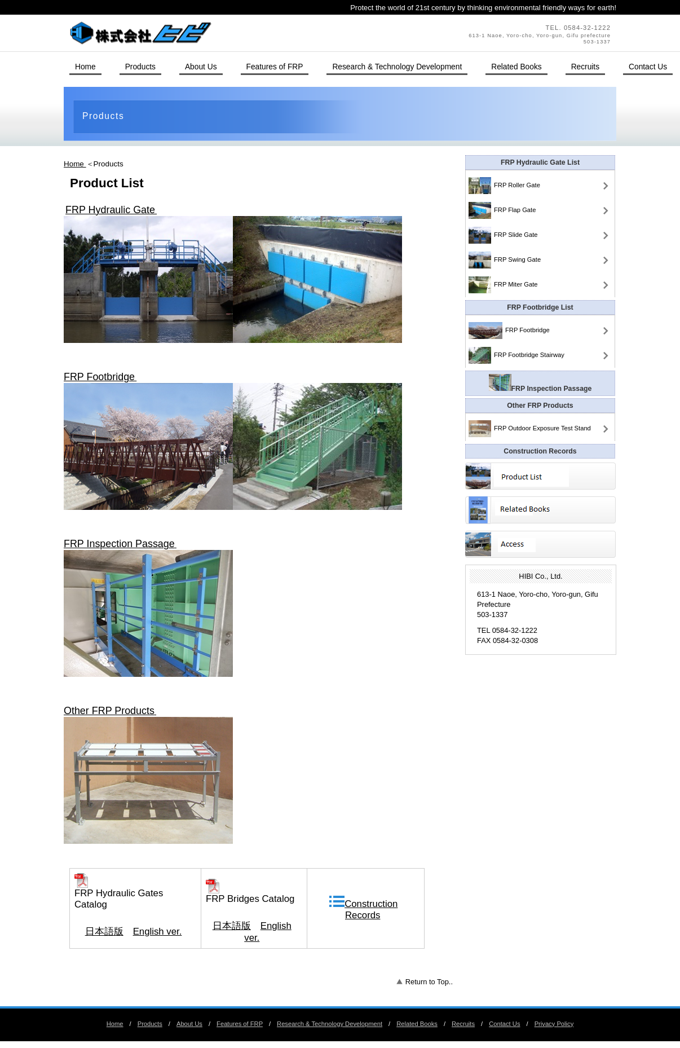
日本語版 (104, 931)
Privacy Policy (554, 1023)
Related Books (417, 1023)
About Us (189, 1023)
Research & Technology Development (329, 1023)
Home (75, 164)
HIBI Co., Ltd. (219, 32)
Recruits (463, 1023)
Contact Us (648, 67)
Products (150, 1023)
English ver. (157, 931)
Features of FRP (240, 1023)
